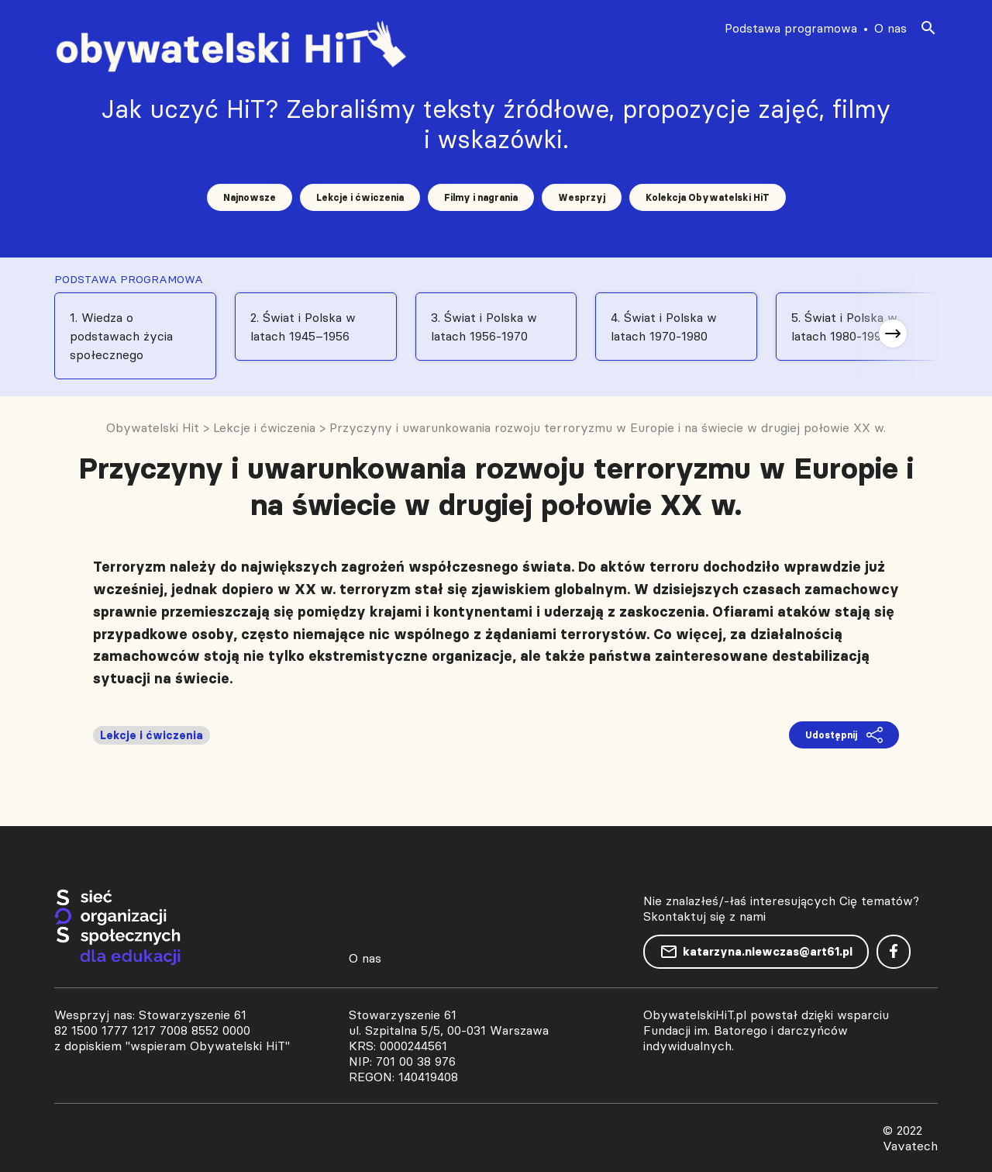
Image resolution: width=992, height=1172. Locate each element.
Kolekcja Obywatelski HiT (708, 197)
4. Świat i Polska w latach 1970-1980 (664, 326)
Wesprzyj (581, 197)
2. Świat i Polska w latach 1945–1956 (303, 326)
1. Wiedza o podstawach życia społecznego (121, 335)
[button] (893, 333)
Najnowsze (249, 197)
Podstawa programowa (791, 28)
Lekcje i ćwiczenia (360, 197)
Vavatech (910, 1145)
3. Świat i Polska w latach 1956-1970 (484, 326)
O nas (890, 28)
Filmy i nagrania (481, 197)
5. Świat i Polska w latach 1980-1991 (844, 326)
